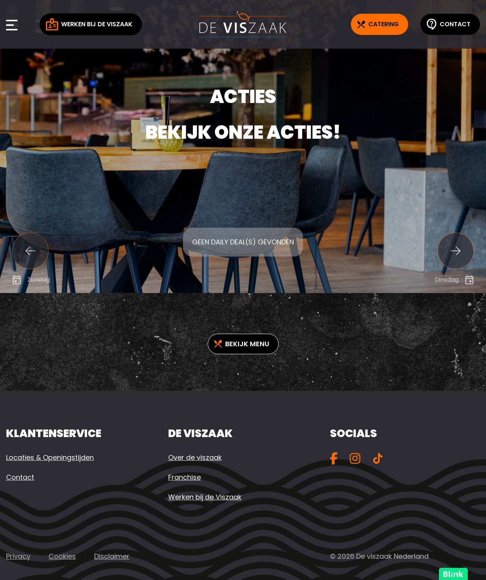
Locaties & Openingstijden (50, 457)
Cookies (62, 556)
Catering (378, 24)
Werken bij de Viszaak (89, 24)
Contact (448, 24)
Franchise (184, 477)
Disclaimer (111, 556)
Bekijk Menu (241, 344)
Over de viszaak (195, 457)
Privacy (18, 556)
